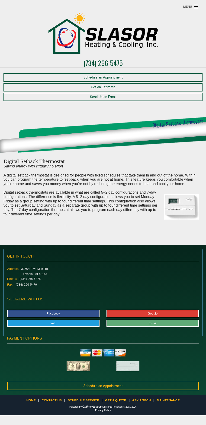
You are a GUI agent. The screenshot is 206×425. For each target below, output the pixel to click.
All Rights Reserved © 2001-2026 (119, 407)
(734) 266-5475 (103, 63)
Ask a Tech (141, 400)
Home (31, 400)
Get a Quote (115, 400)
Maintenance (168, 400)
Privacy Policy (103, 410)
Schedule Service (83, 400)
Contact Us (52, 400)
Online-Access (92, 406)
